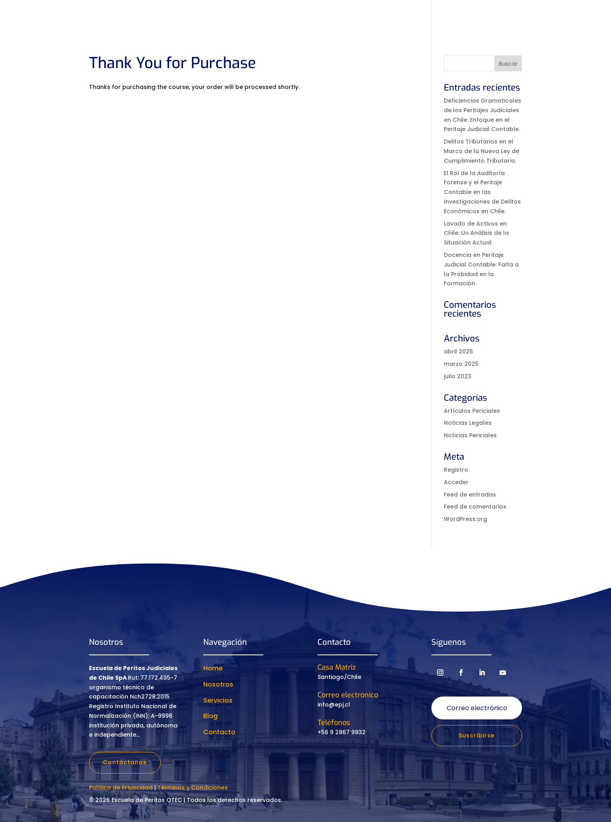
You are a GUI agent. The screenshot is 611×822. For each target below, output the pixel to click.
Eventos (443, 16)
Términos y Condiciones (193, 788)
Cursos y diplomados (301, 16)
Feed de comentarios (475, 507)
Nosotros (238, 16)
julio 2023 (457, 376)
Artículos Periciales (472, 411)
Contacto (488, 16)
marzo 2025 (461, 364)
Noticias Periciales (470, 435)
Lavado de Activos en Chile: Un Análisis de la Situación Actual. (476, 233)
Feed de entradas (470, 495)
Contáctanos (125, 762)
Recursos (400, 16)
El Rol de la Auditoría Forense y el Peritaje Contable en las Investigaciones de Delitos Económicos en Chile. (482, 192)
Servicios (362, 16)
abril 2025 (458, 351)
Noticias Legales (468, 423)
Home (213, 668)
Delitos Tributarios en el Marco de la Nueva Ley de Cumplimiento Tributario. (481, 151)
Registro (456, 470)
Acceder (456, 482)
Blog (210, 716)
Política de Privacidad (121, 788)
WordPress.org (465, 519)
